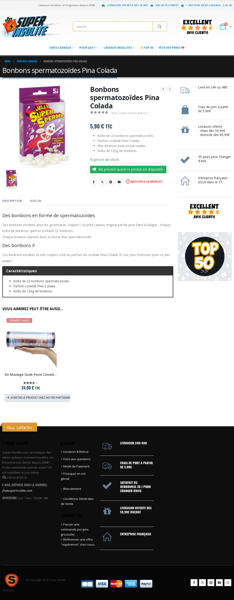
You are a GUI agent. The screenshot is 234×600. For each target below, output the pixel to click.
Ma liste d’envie (164, 5)
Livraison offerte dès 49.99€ (124, 5)
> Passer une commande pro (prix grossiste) (75, 529)
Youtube (219, 582)
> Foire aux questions (76, 459)
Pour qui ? (87, 48)
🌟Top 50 (146, 48)
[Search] (160, 26)
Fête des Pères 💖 (171, 48)
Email (119, 182)
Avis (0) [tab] (35, 201)
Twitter (102, 182)
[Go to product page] (31, 342)
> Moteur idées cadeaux (200, 5)
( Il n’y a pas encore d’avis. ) (129, 113)
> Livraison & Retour (75, 452)
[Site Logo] (30, 26)
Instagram (227, 582)
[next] (170, 89)
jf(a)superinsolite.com (17, 490)
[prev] (163, 89)
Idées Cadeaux (60, 48)
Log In (227, 5)
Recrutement (72, 489)
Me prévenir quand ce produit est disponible (130, 169)
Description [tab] (12, 201)
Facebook (93, 182)
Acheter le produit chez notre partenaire (40, 398)
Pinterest (110, 182)
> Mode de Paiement (75, 466)
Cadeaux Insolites (118, 48)
